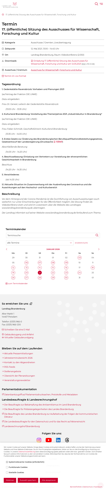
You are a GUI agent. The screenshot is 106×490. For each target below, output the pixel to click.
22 (53, 272)
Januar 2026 (53, 249)
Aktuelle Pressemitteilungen (18, 353)
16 (66, 267)
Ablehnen (10, 480)
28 (40, 277)
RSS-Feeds (9, 367)
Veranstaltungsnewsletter (17, 380)
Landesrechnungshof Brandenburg (22, 426)
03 (79, 257)
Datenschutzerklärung (26, 452)
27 (26, 277)
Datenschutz (87, 487)
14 (40, 267)
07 (40, 262)
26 (13, 277)
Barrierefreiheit (75, 487)
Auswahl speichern (28, 480)
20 (26, 272)
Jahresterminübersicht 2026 (18, 358)
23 (66, 272)
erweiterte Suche (81, 243)
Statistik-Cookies (15, 472)
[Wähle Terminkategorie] (39, 242)
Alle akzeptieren (49, 480)
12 (13, 267)
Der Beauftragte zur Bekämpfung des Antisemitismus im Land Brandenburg (42, 405)
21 (40, 272)
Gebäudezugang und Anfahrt (19, 334)
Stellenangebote (12, 371)
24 (79, 272)
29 (53, 277)
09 (66, 262)
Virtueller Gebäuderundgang (18, 337)
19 (13, 272)
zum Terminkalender (18, 283)
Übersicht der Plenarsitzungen (19, 376)
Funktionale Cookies (16, 467)
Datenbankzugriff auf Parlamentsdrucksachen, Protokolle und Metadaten (41, 394)
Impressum (98, 487)
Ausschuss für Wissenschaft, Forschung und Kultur (56, 70)
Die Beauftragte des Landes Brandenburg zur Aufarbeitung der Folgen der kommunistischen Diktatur (51, 415)
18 (93, 267)
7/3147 (59, 142)
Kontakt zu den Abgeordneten (19, 362)
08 (53, 262)
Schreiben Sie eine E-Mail (17, 329)
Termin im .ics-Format (15, 76)
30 (66, 277)
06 (26, 262)
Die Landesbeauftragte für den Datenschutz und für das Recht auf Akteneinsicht (44, 421)
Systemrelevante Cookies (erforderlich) (25, 462)
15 (53, 267)
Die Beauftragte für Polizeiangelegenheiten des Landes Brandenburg (39, 409)
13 (26, 267)
